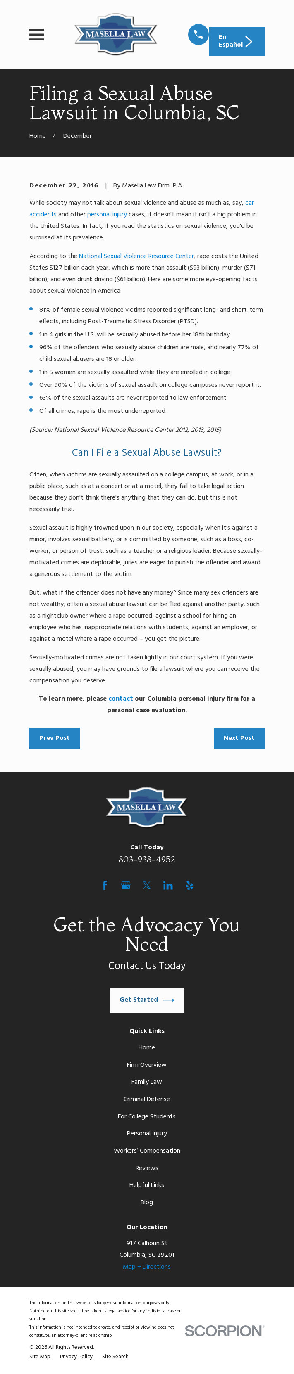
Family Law (146, 1082)
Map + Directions (147, 1267)
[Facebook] (105, 885)
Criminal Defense (147, 1099)
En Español (236, 41)
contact (120, 699)
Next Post (239, 738)
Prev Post (54, 738)
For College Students (147, 1116)
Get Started (147, 1000)
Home (147, 1047)
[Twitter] (147, 885)
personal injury (107, 214)
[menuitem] (39, 1357)
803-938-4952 (147, 859)
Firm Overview (147, 1065)
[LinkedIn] (168, 885)
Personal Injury (147, 1133)
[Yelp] (189, 885)
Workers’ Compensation (147, 1151)
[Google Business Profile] (126, 885)
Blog (147, 1202)
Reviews (147, 1168)
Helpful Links (146, 1185)
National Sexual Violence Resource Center (136, 256)
